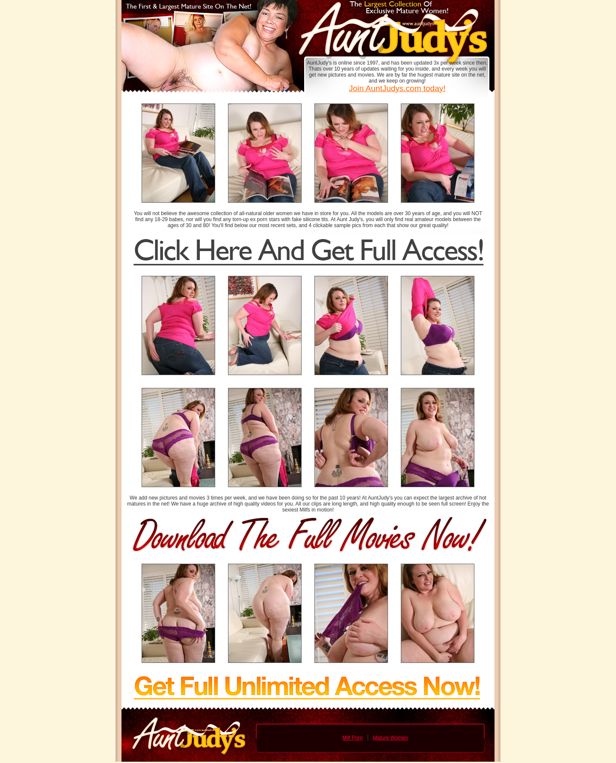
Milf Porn (352, 738)
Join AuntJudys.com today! (397, 88)
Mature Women (390, 738)
